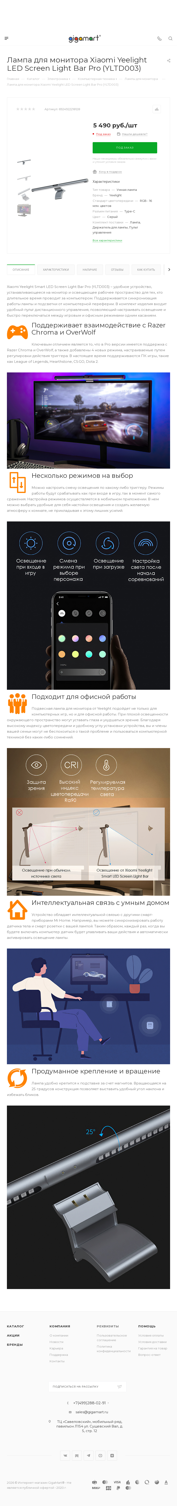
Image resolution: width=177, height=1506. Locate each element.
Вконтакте (65, 1456)
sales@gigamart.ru (92, 1412)
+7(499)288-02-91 (89, 1403)
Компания (60, 1326)
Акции (13, 1335)
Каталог (15, 1326)
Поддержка (59, 1355)
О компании (59, 1335)
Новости (56, 1342)
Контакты (57, 1361)
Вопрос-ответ (149, 1355)
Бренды (15, 1344)
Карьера (56, 1348)
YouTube (100, 1456)
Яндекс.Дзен (112, 1456)
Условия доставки (152, 1342)
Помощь (147, 1326)
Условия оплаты (151, 1335)
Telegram (89, 1456)
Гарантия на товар (152, 1348)
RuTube (77, 1456)
